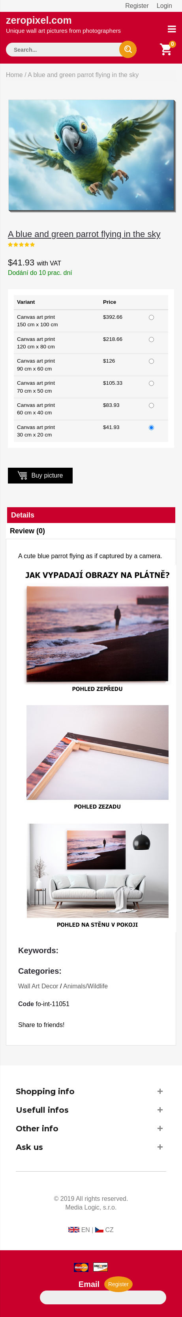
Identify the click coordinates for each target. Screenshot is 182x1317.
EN (85, 1230)
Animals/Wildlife (85, 986)
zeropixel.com (63, 24)
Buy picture (40, 475)
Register (137, 5)
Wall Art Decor (38, 986)
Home (14, 74)
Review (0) (27, 531)
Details (22, 515)
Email (89, 1284)
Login (164, 5)
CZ (109, 1230)
